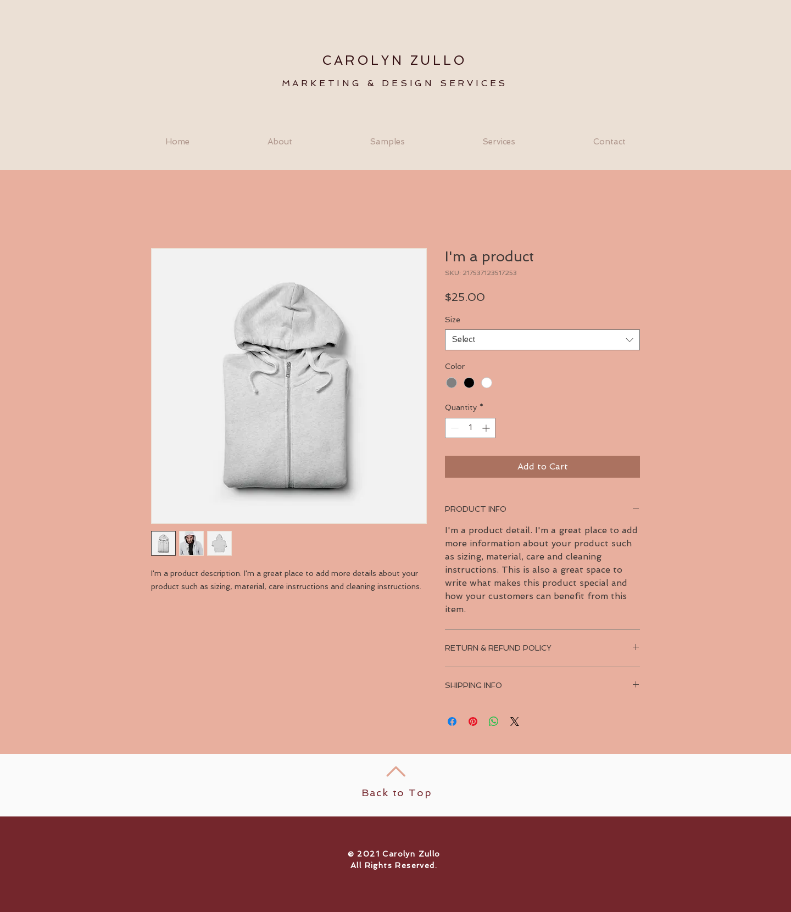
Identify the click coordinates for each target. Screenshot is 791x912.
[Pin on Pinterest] (473, 721)
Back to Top (396, 792)
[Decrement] (453, 428)
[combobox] (542, 339)
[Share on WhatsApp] (493, 721)
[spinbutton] (470, 428)
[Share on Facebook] (452, 721)
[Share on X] (514, 721)
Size (452, 319)
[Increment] (487, 428)
